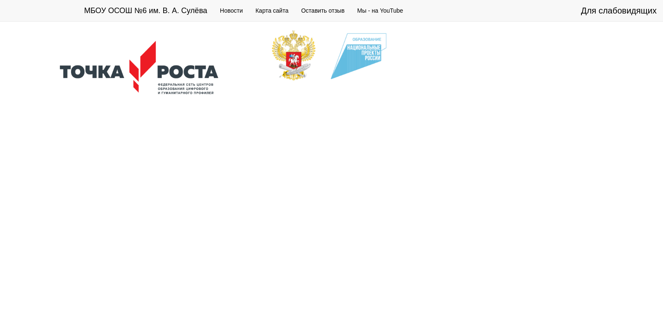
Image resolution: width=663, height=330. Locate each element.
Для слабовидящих (619, 10)
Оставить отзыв (323, 10)
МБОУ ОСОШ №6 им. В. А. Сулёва (145, 10)
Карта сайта (271, 10)
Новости (231, 10)
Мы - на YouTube (380, 10)
